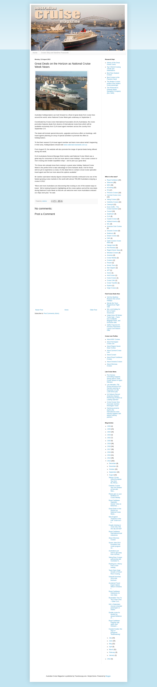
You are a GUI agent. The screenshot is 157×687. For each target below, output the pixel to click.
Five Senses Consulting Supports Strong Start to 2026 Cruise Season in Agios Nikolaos (114, 378)
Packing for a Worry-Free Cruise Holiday (115, 565)
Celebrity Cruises (112, 202)
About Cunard (111, 355)
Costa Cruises (111, 278)
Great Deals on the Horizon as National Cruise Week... (115, 511)
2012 (109, 659)
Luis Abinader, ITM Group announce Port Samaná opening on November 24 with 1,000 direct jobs (114, 388)
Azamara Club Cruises (114, 226)
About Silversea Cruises (114, 539)
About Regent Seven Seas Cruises (114, 347)
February (112, 652)
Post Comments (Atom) (51, 313)
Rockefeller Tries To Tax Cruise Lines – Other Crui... (115, 599)
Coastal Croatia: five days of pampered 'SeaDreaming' (115, 631)
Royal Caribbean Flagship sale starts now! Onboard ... (114, 623)
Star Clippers (111, 268)
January (112, 655)
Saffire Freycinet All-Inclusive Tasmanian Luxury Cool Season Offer (113, 327)
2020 (109, 441)
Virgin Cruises (111, 288)
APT (108, 270)
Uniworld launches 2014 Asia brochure (115, 578)
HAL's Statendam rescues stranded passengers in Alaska (115, 606)
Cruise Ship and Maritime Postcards (55, 53)
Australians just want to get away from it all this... (115, 552)
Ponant (109, 263)
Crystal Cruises (112, 219)
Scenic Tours (111, 265)
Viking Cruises (111, 199)
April (110, 647)
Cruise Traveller (112, 283)
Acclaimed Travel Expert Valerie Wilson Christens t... (115, 585)
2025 (109, 429)
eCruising (110, 187)
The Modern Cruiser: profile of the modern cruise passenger (113, 83)
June (111, 641)
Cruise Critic (111, 280)
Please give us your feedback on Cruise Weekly (115, 495)
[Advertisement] (66, 288)
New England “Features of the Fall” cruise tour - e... (115, 519)
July (110, 638)
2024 (109, 432)
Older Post (93, 310)
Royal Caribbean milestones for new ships (114, 593)
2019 (109, 443)
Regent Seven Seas (113, 250)
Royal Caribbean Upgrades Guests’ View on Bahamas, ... (115, 503)
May (110, 644)
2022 (109, 438)
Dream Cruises (112, 236)
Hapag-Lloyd (111, 245)
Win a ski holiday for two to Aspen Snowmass (113, 311)
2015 (109, 455)
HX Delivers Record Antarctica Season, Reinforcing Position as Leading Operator (114, 397)
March (111, 649)
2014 (109, 458)
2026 (109, 426)
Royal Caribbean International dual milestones (115, 533)
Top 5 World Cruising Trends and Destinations (114, 68)
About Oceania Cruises (114, 362)
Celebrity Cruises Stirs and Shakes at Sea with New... (115, 488)
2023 (109, 435)
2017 (109, 449)
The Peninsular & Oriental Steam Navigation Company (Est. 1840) (114, 90)
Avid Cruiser (111, 275)
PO (108, 190)
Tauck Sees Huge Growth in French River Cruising (115, 572)
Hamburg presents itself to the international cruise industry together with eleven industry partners (114, 412)
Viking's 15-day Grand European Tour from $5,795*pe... (115, 480)
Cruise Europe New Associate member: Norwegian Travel (113, 404)
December (112, 463)
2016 (109, 452)
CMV (108, 238)
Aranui (109, 273)
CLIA (108, 216)
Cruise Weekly (111, 258)
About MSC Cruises (113, 339)
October (112, 469)
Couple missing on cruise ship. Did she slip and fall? (115, 527)
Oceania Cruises (112, 231)
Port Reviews (111, 248)
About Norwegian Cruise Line (112, 342)
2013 (109, 461)
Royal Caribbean (112, 180)
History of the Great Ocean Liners (113, 63)
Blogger (108, 676)
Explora (109, 285)
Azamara (110, 255)
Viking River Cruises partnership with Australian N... (115, 559)
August (111, 475)
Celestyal (110, 204)
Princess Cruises (112, 193)
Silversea (110, 182)
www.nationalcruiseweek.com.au (75, 145)
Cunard (109, 211)
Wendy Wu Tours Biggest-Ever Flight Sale (113, 305)
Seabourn (110, 233)
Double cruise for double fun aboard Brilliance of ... (115, 615)
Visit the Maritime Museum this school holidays (113, 299)
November (112, 466)
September (113, 472)
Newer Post (39, 310)
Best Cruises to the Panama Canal (113, 78)
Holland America (112, 221)
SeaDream (110, 214)
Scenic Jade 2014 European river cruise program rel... (114, 545)
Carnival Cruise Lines (114, 195)
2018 (109, 446)
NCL (108, 224)
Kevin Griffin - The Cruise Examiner (113, 208)
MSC (108, 185)
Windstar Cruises (112, 253)
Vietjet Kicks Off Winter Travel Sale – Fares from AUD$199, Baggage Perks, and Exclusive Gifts (114, 318)
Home (35, 53)
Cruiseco (110, 260)
